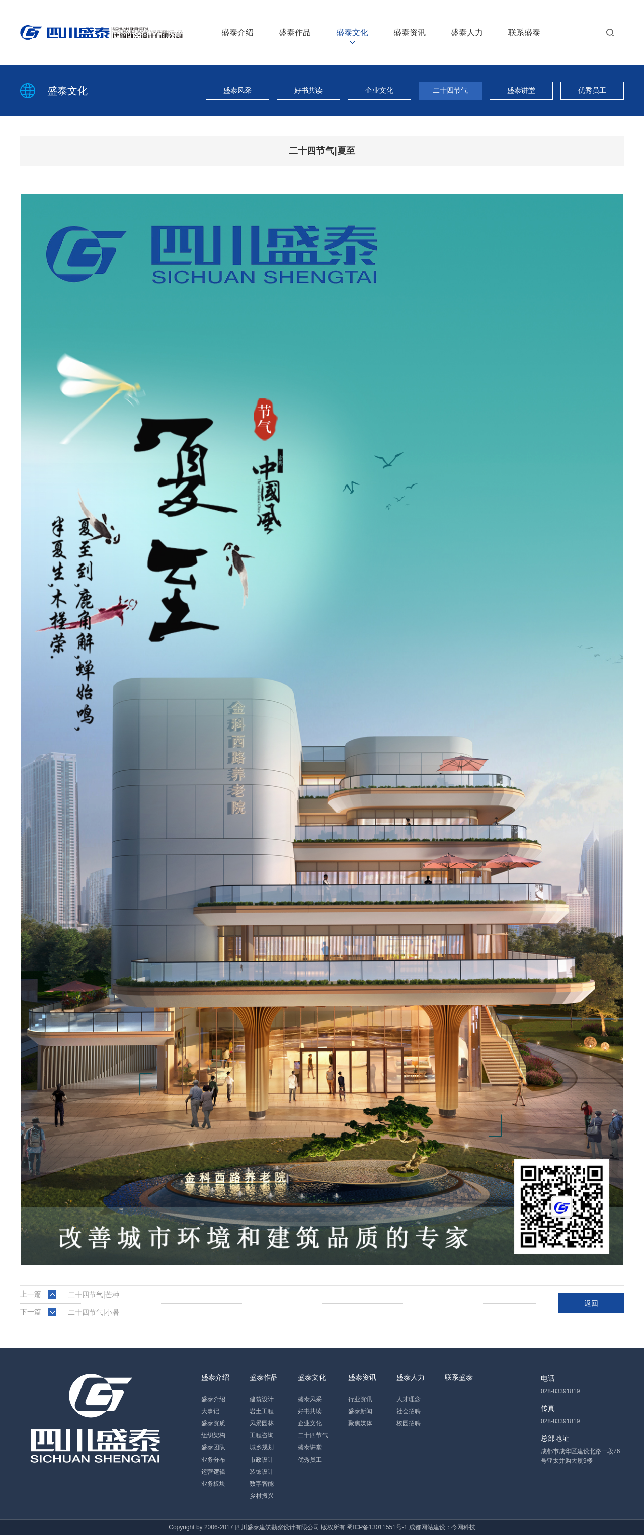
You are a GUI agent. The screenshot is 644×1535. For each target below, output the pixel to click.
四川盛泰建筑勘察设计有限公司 (277, 1527)
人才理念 (408, 1399)
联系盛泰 (524, 32)
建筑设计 (262, 1399)
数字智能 (262, 1483)
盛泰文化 (352, 32)
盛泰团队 (213, 1447)
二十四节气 (450, 90)
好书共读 (308, 90)
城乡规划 (262, 1447)
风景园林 (262, 1423)
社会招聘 (408, 1411)
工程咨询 (262, 1435)
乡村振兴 (262, 1495)
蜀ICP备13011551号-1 (377, 1527)
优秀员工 (592, 90)
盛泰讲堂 (521, 90)
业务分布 (213, 1459)
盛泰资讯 (409, 32)
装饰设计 (262, 1471)
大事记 (210, 1411)
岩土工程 (262, 1411)
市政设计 (262, 1459)
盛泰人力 (467, 32)
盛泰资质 (213, 1423)
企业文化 (379, 90)
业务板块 (213, 1483)
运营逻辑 (213, 1471)
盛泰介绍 (237, 32)
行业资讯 (360, 1399)
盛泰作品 (295, 32)
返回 (591, 1303)
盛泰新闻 (360, 1411)
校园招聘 (408, 1423)
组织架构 (213, 1435)
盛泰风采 (237, 90)
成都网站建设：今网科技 (442, 1527)
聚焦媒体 (360, 1423)
